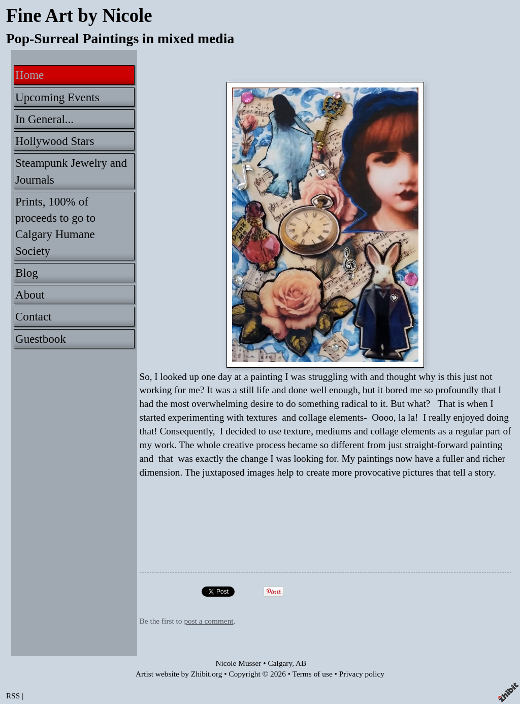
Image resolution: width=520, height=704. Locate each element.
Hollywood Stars (54, 141)
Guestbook (40, 338)
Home (29, 74)
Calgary (280, 663)
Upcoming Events (57, 97)
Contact (33, 316)
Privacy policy (361, 673)
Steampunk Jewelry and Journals (71, 171)
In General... (44, 119)
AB (301, 663)
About (30, 294)
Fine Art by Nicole (79, 15)
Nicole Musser (238, 663)
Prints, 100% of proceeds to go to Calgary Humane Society (55, 226)
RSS (13, 695)
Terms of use (312, 673)
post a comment (208, 621)
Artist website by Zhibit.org (179, 673)
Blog (26, 272)
